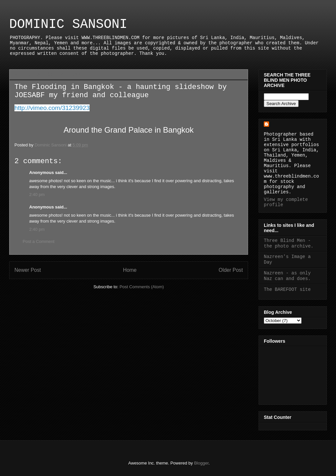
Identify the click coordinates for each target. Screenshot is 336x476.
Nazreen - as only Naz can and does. (287, 275)
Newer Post (27, 270)
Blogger (201, 463)
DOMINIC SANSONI (68, 24)
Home (130, 270)
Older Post (231, 270)
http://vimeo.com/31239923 (52, 107)
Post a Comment (38, 241)
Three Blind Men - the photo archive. (288, 243)
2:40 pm (37, 194)
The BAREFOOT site (287, 289)
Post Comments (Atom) (141, 286)
